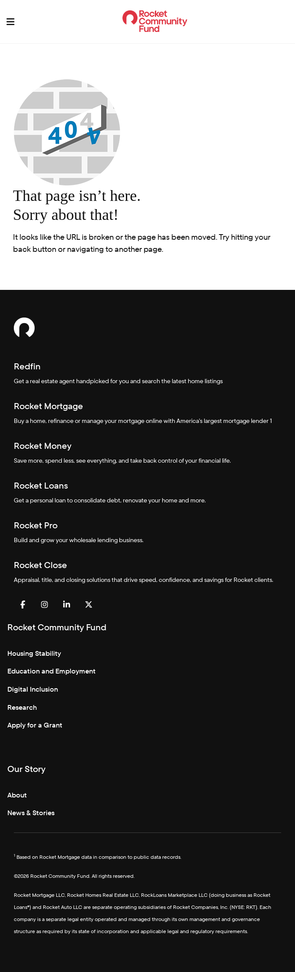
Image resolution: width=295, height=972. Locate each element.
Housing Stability (34, 653)
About (17, 795)
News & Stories (31, 812)
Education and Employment (51, 671)
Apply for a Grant (34, 725)
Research (22, 707)
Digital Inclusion (32, 689)
